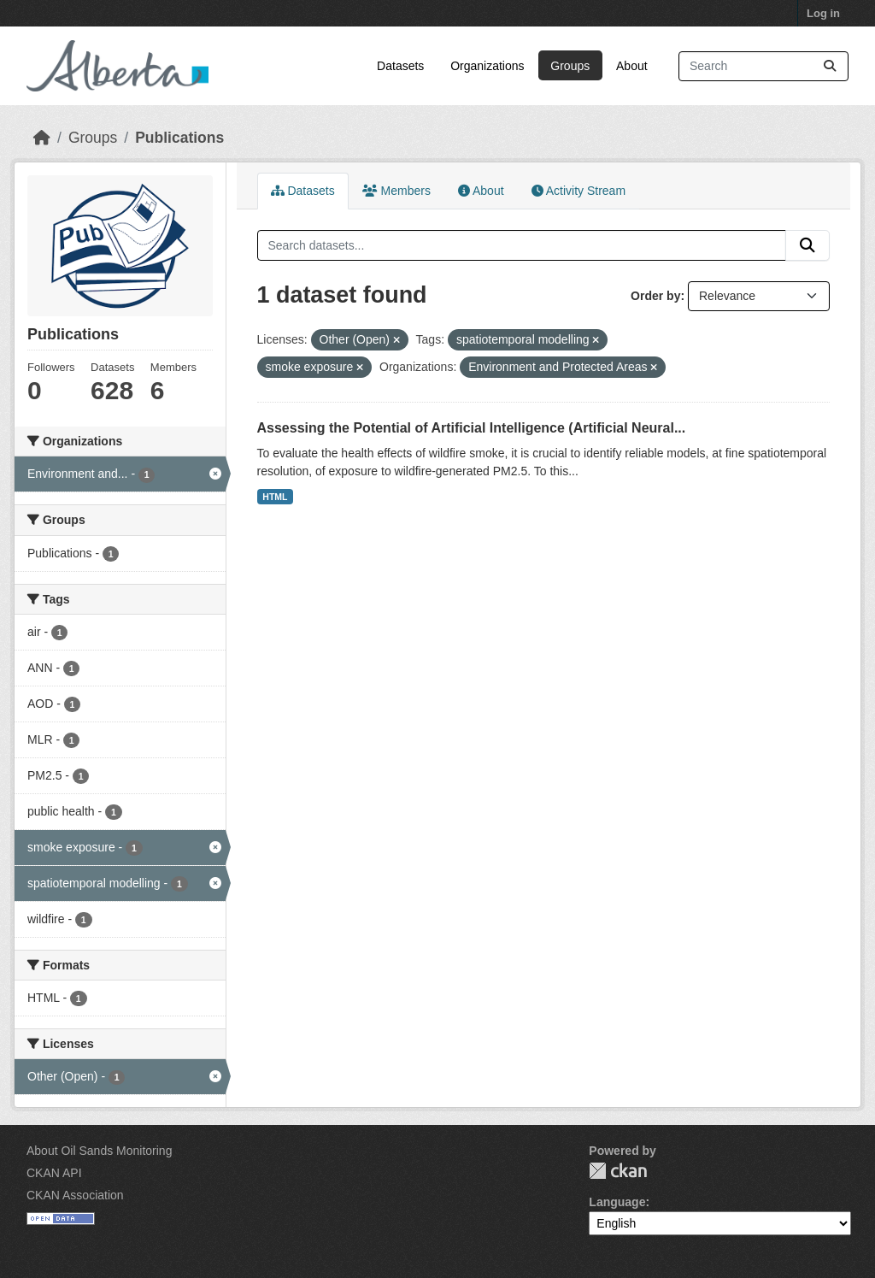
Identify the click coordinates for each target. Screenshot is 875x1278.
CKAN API (54, 1173)
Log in (823, 13)
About (632, 66)
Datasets (400, 66)
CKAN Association (75, 1195)
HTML (274, 497)
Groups (570, 66)
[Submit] (830, 66)
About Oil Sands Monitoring (99, 1150)
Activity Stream (578, 190)
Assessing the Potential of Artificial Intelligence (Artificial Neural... (471, 428)
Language (617, 1202)
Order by (655, 296)
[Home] (41, 137)
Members (396, 190)
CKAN (618, 1171)
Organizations (487, 66)
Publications (179, 137)
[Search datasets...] (763, 66)
